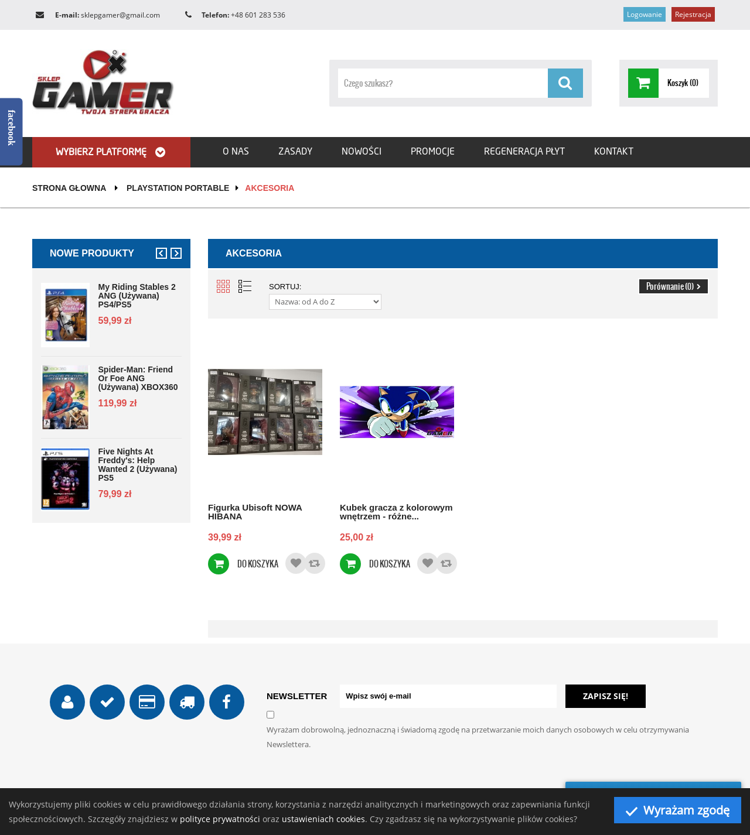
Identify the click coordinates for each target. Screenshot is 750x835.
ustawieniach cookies (323, 818)
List (244, 286)
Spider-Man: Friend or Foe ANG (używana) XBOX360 (138, 378)
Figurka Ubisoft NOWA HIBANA (255, 511)
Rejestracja (693, 14)
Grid (223, 286)
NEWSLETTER (297, 696)
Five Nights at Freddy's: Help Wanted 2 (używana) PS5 (138, 464)
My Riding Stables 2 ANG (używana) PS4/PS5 (137, 296)
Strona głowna (69, 188)
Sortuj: (285, 286)
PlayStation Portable (178, 188)
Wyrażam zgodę (677, 810)
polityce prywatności (220, 818)
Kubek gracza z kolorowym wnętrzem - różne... (396, 511)
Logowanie (644, 14)
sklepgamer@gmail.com (120, 15)
